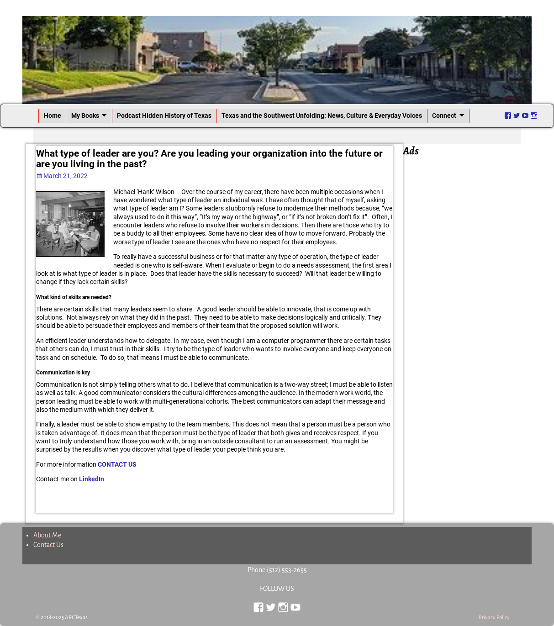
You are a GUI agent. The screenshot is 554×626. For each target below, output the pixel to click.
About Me (47, 535)
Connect (444, 115)
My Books (85, 115)
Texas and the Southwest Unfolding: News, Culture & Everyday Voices (322, 115)
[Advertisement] (465, 296)
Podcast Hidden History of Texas (164, 115)
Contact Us (48, 544)
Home (52, 115)
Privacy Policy (494, 618)
